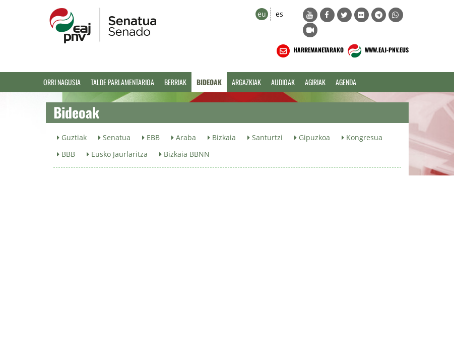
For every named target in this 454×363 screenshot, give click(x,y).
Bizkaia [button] (222, 137)
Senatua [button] (114, 137)
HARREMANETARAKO (309, 51)
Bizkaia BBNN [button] (184, 154)
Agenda (346, 82)
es (279, 14)
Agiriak (315, 82)
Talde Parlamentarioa (122, 82)
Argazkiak (246, 82)
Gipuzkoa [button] (312, 137)
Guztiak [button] (72, 137)
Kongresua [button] (362, 137)
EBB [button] (151, 137)
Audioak (283, 82)
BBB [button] (66, 154)
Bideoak (209, 82)
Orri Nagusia (62, 82)
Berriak (175, 82)
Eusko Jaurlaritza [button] (117, 154)
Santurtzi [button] (265, 137)
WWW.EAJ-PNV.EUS (377, 51)
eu (261, 14)
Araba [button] (183, 137)
